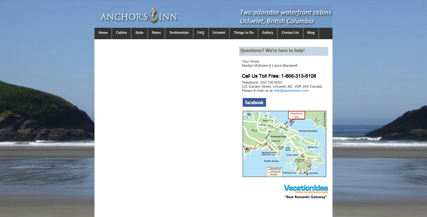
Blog (311, 33)
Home (103, 33)
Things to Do (244, 33)
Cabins (121, 33)
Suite (139, 33)
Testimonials (179, 33)
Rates (156, 33)
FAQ (200, 33)
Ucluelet (219, 33)
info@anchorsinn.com (291, 90)
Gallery (267, 33)
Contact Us (290, 33)
